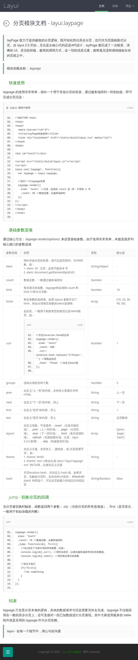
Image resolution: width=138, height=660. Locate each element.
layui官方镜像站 (72, 652)
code (130, 108)
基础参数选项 (21, 230)
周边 (130, 6)
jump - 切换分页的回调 (29, 497)
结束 (13, 600)
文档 (101, 6)
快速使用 (17, 82)
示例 (115, 6)
